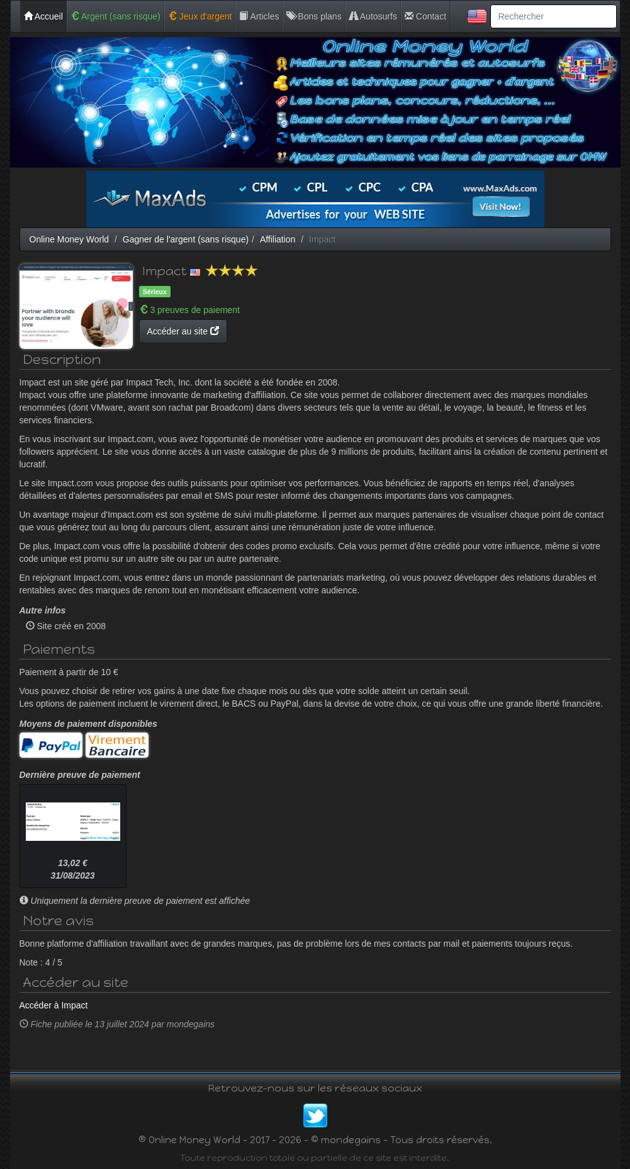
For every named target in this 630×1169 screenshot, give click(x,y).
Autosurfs (373, 16)
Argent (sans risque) (115, 16)
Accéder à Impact (54, 1005)
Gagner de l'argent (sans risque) (186, 239)
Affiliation (278, 239)
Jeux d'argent (200, 16)
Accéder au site (183, 331)
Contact (425, 16)
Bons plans (313, 16)
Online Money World (70, 239)
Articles (259, 16)
